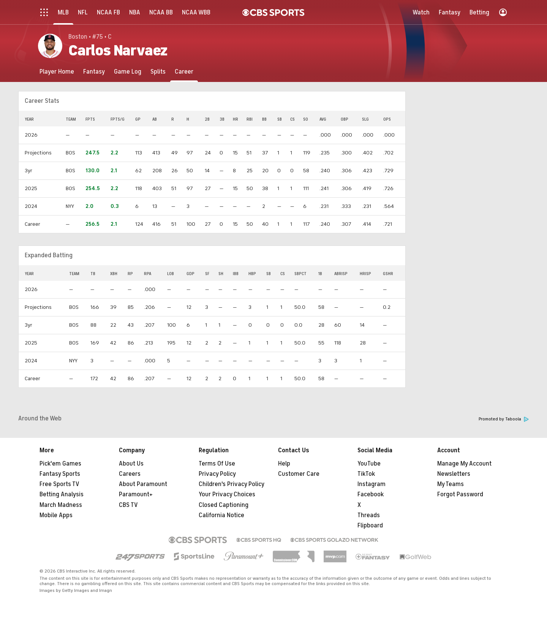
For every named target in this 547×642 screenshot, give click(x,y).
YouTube (369, 463)
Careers (130, 474)
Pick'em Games (60, 463)
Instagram (371, 484)
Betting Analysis (62, 494)
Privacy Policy (217, 474)
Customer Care (298, 474)
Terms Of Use (217, 463)
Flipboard (370, 525)
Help (284, 463)
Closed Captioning (223, 505)
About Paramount (143, 484)
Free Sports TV (59, 484)
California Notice (221, 515)
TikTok (366, 474)
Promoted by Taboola (504, 419)
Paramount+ (136, 494)
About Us (131, 463)
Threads (368, 515)
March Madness (61, 505)
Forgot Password (460, 494)
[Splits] (158, 71)
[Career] (184, 71)
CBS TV (128, 505)
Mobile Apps (56, 515)
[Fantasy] (94, 71)
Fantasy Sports (60, 474)
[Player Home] (57, 71)
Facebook (370, 494)
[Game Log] (127, 71)
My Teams (450, 484)
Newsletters (453, 474)
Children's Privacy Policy (231, 484)
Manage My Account (464, 463)
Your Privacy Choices (227, 494)
